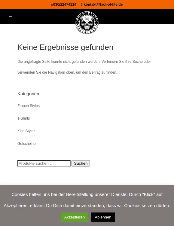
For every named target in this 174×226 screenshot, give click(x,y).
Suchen (80, 163)
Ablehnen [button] (103, 217)
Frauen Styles (28, 106)
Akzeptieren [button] (74, 217)
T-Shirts (23, 118)
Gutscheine (26, 144)
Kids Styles (26, 131)
